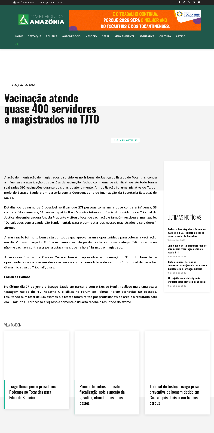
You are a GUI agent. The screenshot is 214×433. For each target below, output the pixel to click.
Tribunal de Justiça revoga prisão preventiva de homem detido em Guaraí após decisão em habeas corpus (175, 394)
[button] (17, 45)
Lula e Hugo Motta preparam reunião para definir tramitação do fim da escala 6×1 (187, 249)
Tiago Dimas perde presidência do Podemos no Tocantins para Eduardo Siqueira (34, 392)
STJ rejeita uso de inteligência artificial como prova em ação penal (186, 279)
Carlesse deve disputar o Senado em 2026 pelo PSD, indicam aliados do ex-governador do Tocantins (186, 232)
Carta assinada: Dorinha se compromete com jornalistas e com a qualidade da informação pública (187, 265)
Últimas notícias (125, 140)
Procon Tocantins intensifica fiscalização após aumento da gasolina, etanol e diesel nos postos (104, 394)
